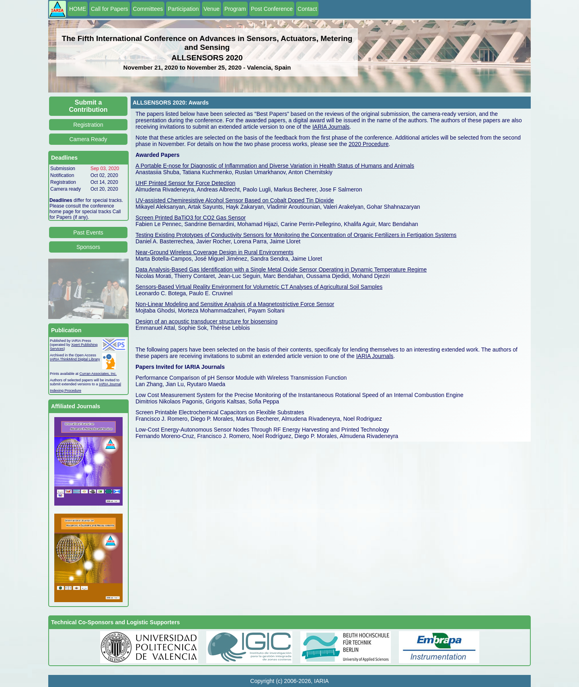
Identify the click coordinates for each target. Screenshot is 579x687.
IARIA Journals (331, 126)
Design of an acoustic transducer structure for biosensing (206, 321)
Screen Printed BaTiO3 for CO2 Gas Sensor (191, 217)
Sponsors (88, 247)
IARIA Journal (110, 384)
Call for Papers (109, 9)
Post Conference (272, 9)
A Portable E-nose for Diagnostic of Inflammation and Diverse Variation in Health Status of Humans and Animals (275, 165)
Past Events (88, 232)
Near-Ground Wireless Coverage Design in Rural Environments (215, 252)
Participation (183, 9)
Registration (88, 124)
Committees (148, 9)
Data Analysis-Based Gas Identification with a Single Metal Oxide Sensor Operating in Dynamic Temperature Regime (281, 269)
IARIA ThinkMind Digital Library (75, 359)
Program (235, 9)
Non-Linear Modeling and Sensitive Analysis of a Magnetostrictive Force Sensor (235, 304)
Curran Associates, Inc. (98, 374)
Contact (307, 9)
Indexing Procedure (65, 391)
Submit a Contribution (88, 106)
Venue (211, 9)
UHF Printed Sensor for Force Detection (185, 183)
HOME (77, 9)
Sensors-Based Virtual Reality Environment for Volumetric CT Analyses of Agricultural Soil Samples (259, 287)
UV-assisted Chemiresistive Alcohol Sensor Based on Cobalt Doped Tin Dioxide (235, 200)
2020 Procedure (369, 144)
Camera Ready (88, 139)
